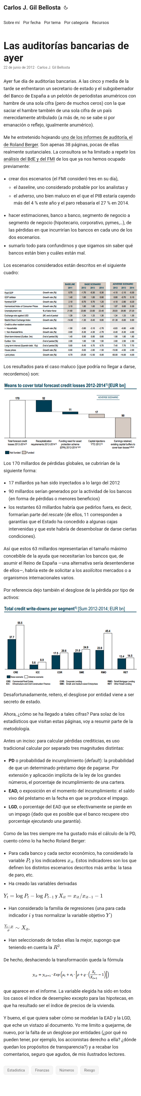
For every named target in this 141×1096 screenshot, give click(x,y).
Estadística (16, 1070)
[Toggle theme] (66, 7)
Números (66, 1070)
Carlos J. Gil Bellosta (32, 7)
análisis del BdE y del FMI (29, 159)
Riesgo (89, 1070)
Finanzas (42, 1070)
